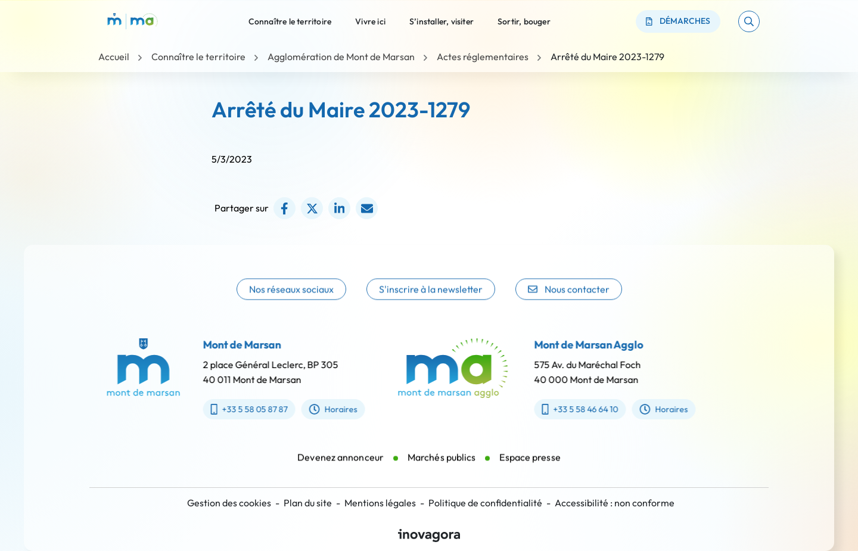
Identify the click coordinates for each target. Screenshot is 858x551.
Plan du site (308, 503)
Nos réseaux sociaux (291, 301)
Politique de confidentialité (485, 503)
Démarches (678, 20)
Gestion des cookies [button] (229, 503)
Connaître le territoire (290, 20)
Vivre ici (370, 20)
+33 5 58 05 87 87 (241, 409)
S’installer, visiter (441, 20)
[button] (749, 21)
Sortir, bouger (524, 20)
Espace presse (529, 465)
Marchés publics (442, 465)
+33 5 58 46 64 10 (588, 409)
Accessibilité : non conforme (614, 503)
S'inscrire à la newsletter (431, 301)
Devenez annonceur (340, 465)
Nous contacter (569, 301)
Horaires (325, 409)
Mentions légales (380, 503)
